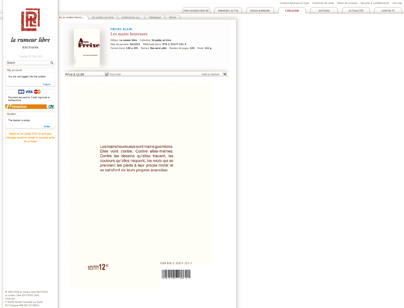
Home (172, 17)
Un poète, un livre (103, 17)
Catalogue (292, 10)
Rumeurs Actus (228, 10)
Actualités (356, 10)
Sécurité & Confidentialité (375, 3)
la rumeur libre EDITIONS (34, 292)
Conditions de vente (323, 3)
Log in (47, 84)
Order (47, 126)
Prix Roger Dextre (196, 10)
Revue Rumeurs (260, 10)
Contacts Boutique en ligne (294, 3)
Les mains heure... (72, 17)
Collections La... (131, 17)
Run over (115, 74)
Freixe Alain (121, 29)
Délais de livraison (347, 3)
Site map (397, 3)
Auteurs (324, 10)
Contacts (388, 10)
